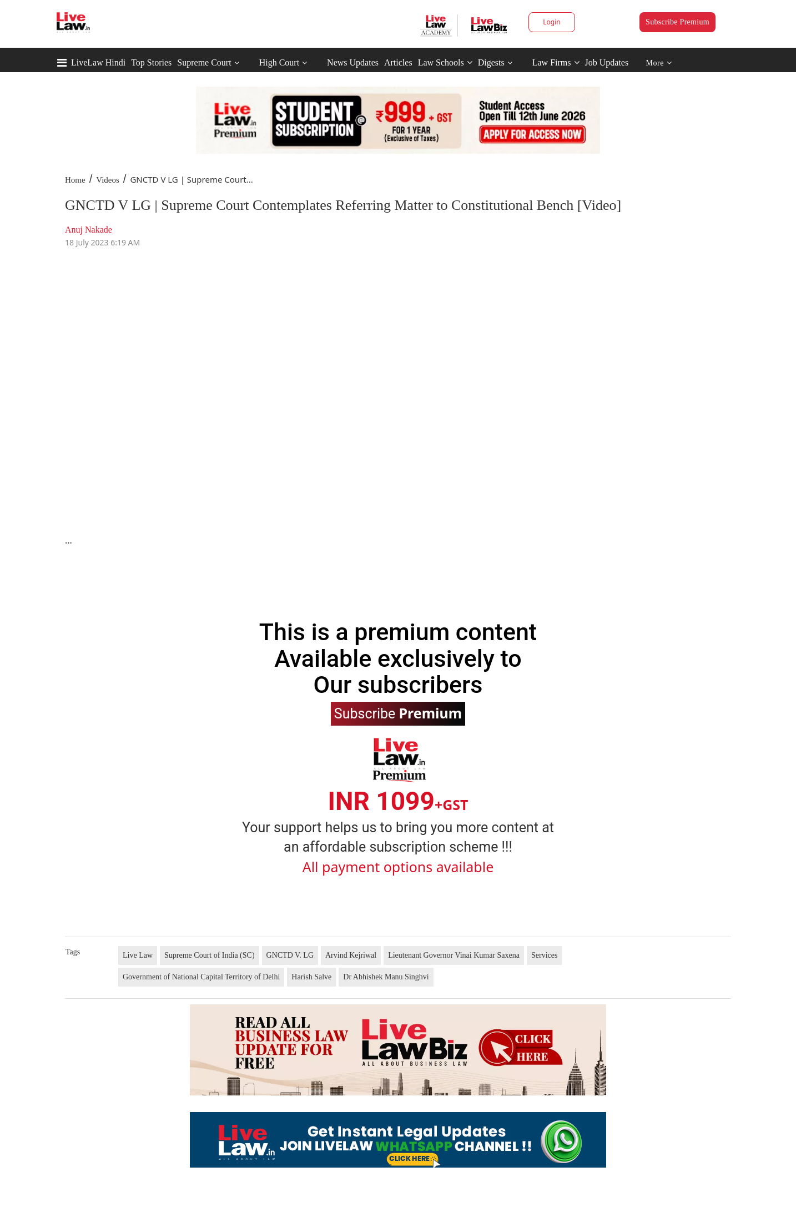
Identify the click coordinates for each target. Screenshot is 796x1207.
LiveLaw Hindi (98, 62)
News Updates (353, 62)
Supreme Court (204, 62)
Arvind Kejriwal (350, 955)
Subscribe (398, 712)
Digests (491, 62)
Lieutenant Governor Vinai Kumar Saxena (454, 955)
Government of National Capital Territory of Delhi (201, 977)
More (659, 63)
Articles (398, 62)
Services (544, 955)
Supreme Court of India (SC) (209, 955)
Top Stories (151, 62)
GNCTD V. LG (290, 955)
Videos (107, 179)
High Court (279, 62)
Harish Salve (311, 977)
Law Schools (445, 62)
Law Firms (556, 62)
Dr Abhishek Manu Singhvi (386, 977)
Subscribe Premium (677, 22)
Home (75, 179)
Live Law (138, 955)
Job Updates (607, 62)
